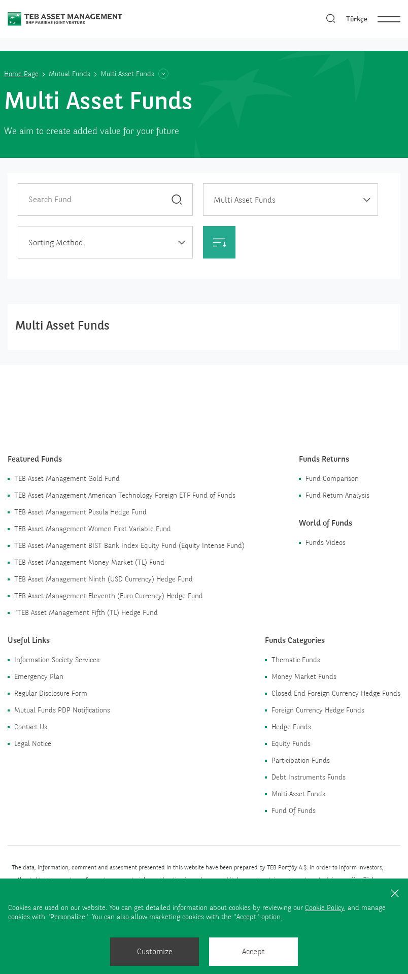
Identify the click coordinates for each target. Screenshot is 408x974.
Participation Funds (300, 760)
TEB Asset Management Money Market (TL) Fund (89, 562)
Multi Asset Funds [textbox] (245, 200)
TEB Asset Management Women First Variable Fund (92, 529)
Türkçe (356, 19)
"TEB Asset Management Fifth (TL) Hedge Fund (86, 612)
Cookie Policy (324, 907)
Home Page (21, 74)
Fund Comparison (332, 478)
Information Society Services (56, 660)
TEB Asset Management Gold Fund (67, 478)
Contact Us (30, 727)
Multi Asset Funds (298, 794)
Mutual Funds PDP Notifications (62, 710)
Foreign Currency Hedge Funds (317, 710)
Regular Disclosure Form (50, 693)
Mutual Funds (69, 74)
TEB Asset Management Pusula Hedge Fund (80, 512)
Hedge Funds (291, 727)
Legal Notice (32, 743)
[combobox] (290, 199)
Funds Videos (325, 542)
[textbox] (105, 242)
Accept (253, 951)
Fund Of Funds (293, 810)
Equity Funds (291, 743)
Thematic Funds (295, 660)
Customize (155, 951)
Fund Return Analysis (337, 495)
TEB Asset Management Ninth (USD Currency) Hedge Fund (103, 579)
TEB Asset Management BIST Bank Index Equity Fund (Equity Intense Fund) (129, 545)
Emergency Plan (38, 676)
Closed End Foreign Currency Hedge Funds (335, 693)
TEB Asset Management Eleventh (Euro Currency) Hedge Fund (108, 596)
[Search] (331, 19)
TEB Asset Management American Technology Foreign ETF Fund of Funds (124, 495)
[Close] (395, 893)
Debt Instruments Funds (308, 777)
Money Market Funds (303, 676)
